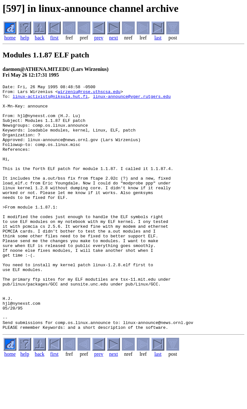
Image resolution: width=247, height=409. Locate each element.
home (10, 37)
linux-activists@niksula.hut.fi (50, 99)
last (157, 37)
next (113, 37)
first (54, 37)
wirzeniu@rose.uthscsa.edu (89, 93)
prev (98, 37)
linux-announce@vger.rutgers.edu (132, 99)
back (39, 37)
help (24, 37)
